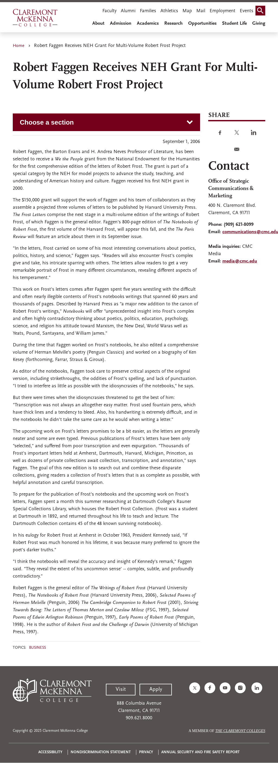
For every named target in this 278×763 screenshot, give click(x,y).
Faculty (109, 11)
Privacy (146, 752)
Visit (121, 689)
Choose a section (47, 122)
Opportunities (202, 23)
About (98, 23)
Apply (155, 689)
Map (187, 11)
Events (246, 11)
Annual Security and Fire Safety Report (200, 752)
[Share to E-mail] (237, 149)
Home (18, 46)
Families (148, 11)
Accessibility (50, 752)
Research (173, 23)
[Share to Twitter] (237, 132)
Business (37, 648)
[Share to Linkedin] (254, 132)
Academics (148, 23)
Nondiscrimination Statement (101, 752)
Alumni (128, 11)
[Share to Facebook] (220, 132)
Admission (120, 23)
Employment (222, 11)
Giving (258, 23)
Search (261, 8)
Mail (200, 11)
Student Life (234, 23)
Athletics (169, 11)
